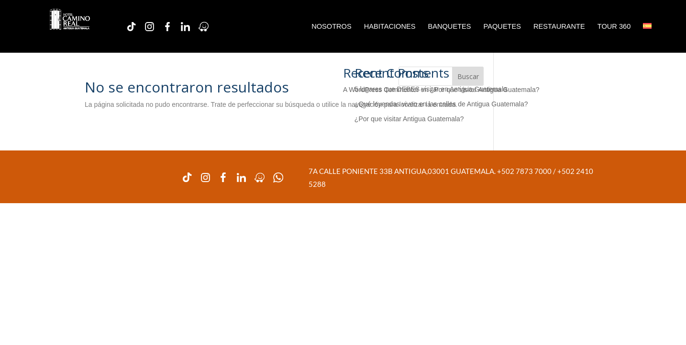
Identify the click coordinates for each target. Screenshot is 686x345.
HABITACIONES (390, 26)
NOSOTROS (331, 26)
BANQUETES (449, 26)
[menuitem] (647, 26)
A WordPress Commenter (381, 89)
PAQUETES (502, 26)
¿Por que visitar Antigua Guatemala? (409, 119)
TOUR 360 (614, 26)
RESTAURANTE (559, 26)
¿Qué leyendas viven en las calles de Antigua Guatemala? (441, 104)
